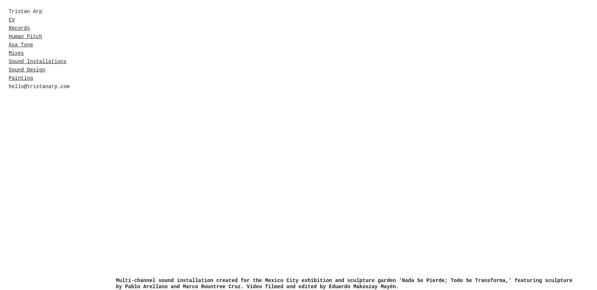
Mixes (16, 53)
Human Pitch (25, 37)
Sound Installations (38, 62)
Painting (21, 78)
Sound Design (27, 70)
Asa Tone (21, 45)
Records (19, 28)
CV (12, 20)
